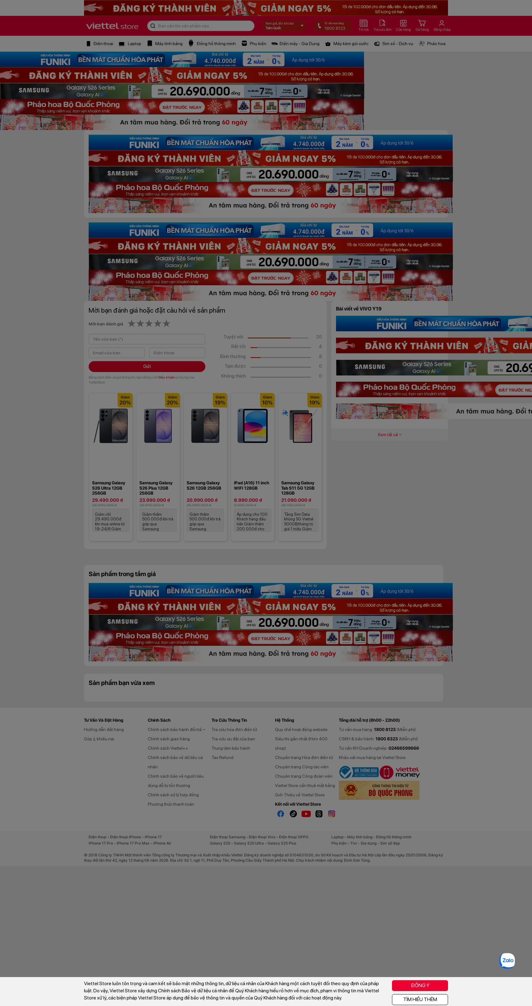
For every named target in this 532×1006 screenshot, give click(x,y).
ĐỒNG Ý (420, 985)
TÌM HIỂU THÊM (420, 999)
